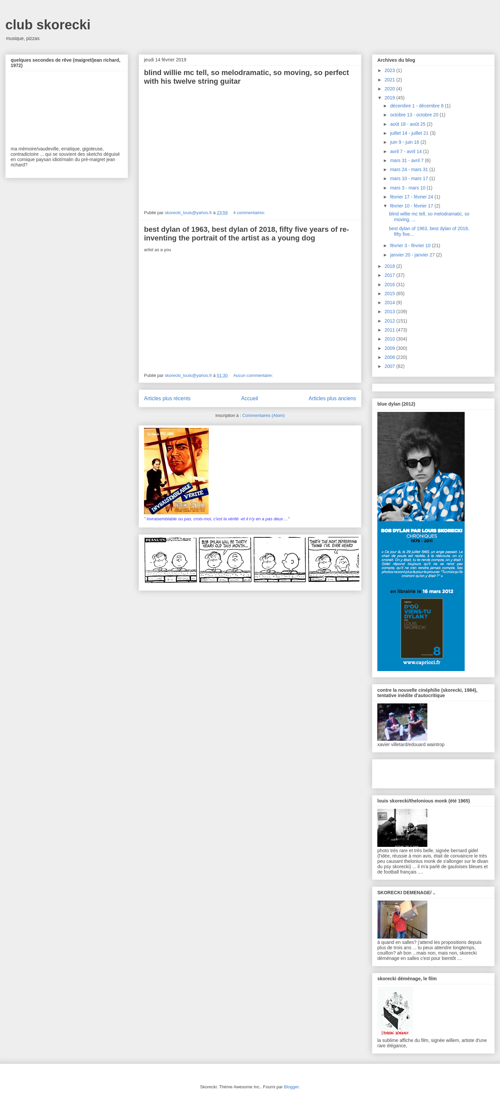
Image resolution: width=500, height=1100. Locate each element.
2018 (390, 266)
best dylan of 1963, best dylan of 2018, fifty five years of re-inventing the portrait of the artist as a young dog (246, 233)
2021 (390, 79)
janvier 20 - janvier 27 (413, 254)
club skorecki (48, 24)
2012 (390, 321)
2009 (390, 348)
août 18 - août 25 (408, 124)
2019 (390, 97)
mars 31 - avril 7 (407, 160)
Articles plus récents (167, 398)
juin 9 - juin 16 (405, 142)
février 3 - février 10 (411, 245)
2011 (390, 330)
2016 (390, 284)
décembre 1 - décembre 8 (417, 105)
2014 (390, 302)
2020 (390, 88)
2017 (390, 275)
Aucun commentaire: (253, 375)
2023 (390, 70)
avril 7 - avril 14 (406, 151)
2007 (390, 366)
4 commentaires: (250, 212)
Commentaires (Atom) (263, 415)
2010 (390, 339)
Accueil (249, 398)
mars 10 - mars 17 (409, 178)
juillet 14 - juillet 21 (410, 133)
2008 (390, 357)
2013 (390, 311)
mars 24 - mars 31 (409, 169)
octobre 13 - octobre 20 (415, 114)
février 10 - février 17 (412, 205)
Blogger (291, 1086)
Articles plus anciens (332, 398)
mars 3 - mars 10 (408, 187)
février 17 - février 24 (412, 196)
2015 (390, 293)
